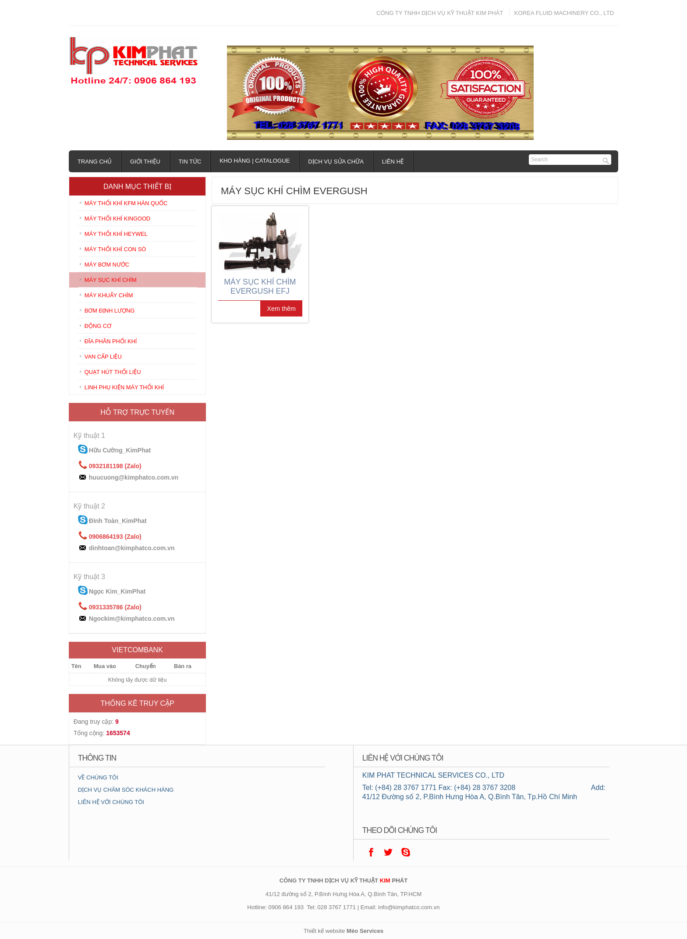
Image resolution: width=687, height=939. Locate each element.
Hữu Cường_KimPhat (120, 450)
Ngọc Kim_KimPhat (117, 591)
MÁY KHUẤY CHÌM (109, 295)
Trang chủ (95, 161)
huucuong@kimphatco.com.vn (133, 477)
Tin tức (190, 161)
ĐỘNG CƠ (98, 326)
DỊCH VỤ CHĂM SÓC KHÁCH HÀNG (126, 789)
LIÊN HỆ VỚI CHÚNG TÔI (111, 802)
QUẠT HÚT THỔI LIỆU (113, 372)
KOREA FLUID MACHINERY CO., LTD (564, 13)
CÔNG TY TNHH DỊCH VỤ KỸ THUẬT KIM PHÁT (439, 13)
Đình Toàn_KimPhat (118, 520)
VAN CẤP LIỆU (103, 356)
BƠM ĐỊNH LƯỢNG (110, 310)
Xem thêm (281, 308)
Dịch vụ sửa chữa (336, 161)
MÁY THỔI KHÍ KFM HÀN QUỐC (126, 203)
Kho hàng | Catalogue (255, 160)
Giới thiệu (146, 161)
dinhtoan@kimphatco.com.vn (132, 547)
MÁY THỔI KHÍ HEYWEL (116, 234)
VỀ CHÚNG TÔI (98, 777)
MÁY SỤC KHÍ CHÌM (111, 280)
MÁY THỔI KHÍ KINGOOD (117, 218)
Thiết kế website (324, 931)
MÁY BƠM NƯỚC (107, 264)
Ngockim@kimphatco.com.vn (132, 618)
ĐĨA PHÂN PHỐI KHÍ (111, 341)
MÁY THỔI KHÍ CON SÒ (115, 249)
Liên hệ (393, 161)
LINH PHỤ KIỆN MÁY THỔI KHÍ (124, 387)
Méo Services (365, 931)
